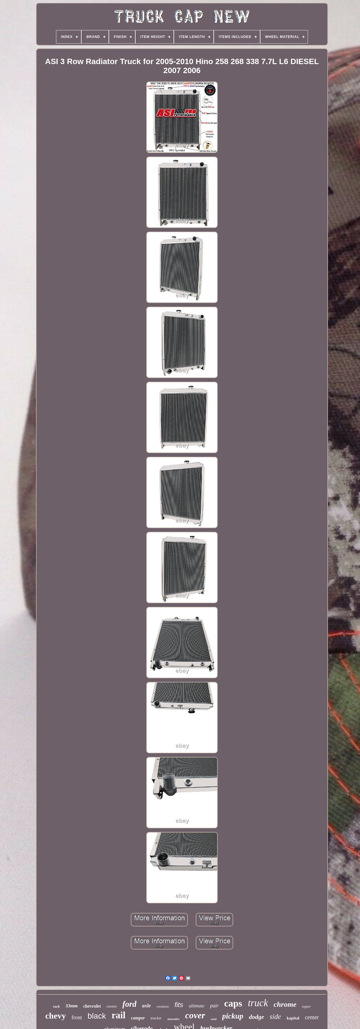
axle (146, 1005)
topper (306, 1006)
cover (195, 1015)
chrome (285, 1004)
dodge (256, 1016)
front (76, 1017)
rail (118, 1015)
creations (162, 1006)
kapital (293, 1018)
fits (179, 1004)
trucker (156, 1018)
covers (112, 1006)
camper (138, 1018)
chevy (55, 1015)
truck (258, 1003)
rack (56, 1006)
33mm (72, 1005)
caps (233, 1003)
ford (129, 1003)
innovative (173, 1019)
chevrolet (92, 1006)
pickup (232, 1016)
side (275, 1016)
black (96, 1016)
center (312, 1017)
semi (214, 1019)
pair (214, 1005)
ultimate (196, 1005)
